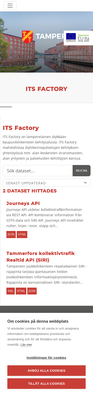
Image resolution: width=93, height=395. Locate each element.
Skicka (81, 170)
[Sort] (47, 183)
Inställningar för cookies (46, 357)
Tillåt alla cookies (46, 383)
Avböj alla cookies (46, 370)
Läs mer (26, 344)
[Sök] (38, 170)
